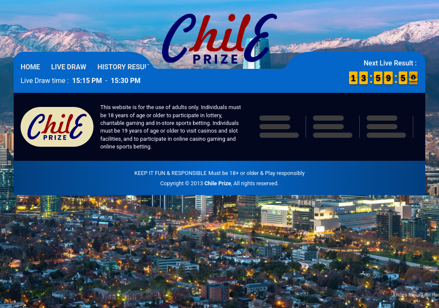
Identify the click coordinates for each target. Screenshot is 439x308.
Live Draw (68, 67)
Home (30, 67)
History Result (124, 67)
